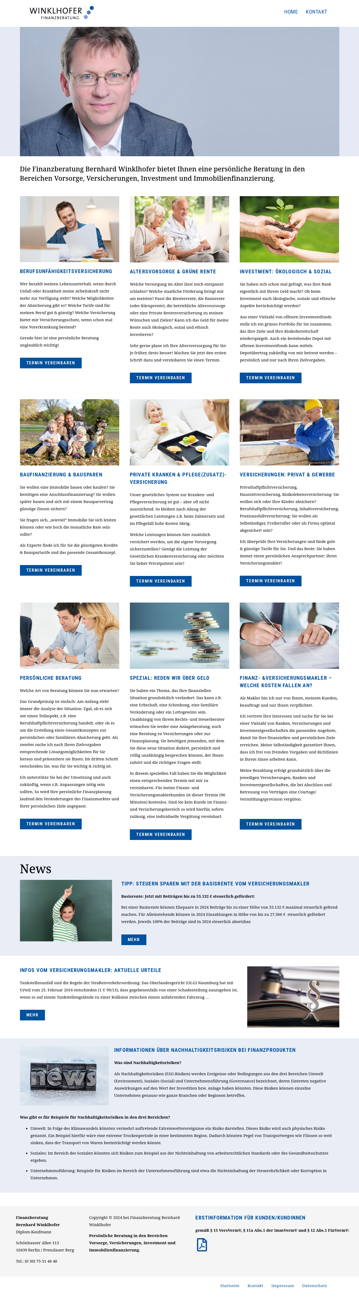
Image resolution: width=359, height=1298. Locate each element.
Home (291, 12)
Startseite (230, 1285)
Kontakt (316, 12)
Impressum (282, 1285)
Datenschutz (314, 1285)
